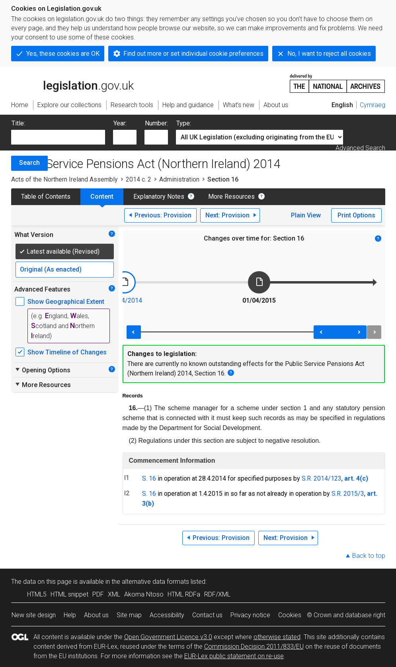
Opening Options (42, 370)
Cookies (289, 615)
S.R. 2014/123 (321, 478)
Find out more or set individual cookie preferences (193, 53)
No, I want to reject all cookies (329, 53)
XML (114, 594)
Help (70, 615)
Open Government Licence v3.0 (168, 637)
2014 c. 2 (138, 179)
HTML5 (37, 594)
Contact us (207, 615)
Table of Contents (45, 196)
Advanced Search (360, 148)
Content (101, 196)
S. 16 (149, 478)
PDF (98, 594)
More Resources (231, 196)
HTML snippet (69, 594)
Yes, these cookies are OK (62, 53)
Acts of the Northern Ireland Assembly (64, 179)
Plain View (306, 215)
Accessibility (167, 615)
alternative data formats (155, 581)
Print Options (356, 215)
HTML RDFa (184, 594)
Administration (179, 179)
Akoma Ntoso (144, 594)
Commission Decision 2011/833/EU (254, 646)
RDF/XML (217, 594)
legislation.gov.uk (72, 83)
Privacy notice (250, 615)
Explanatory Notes (158, 196)
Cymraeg (372, 105)
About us (96, 615)
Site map (129, 615)
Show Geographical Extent (65, 301)
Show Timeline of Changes (67, 352)
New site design (34, 615)
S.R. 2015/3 (348, 493)
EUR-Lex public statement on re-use (234, 656)
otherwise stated (277, 637)
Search (29, 162)
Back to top (368, 555)
